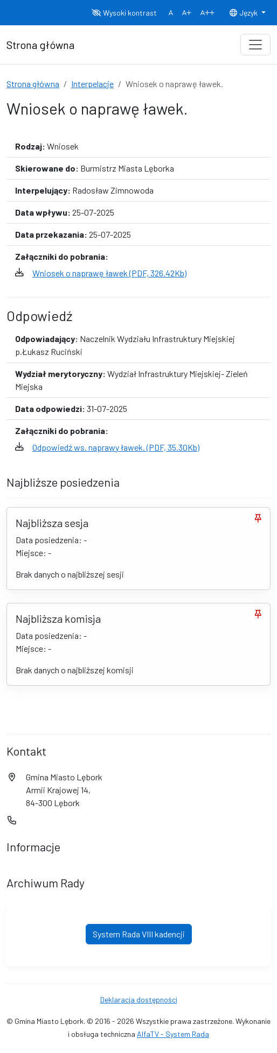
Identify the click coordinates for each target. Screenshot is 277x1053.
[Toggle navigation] (255, 44)
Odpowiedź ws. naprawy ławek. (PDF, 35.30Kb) (115, 447)
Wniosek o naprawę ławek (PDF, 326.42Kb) (109, 273)
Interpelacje (92, 84)
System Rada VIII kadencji (139, 934)
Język (244, 12)
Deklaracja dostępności (138, 999)
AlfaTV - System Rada (173, 1033)
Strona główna (32, 84)
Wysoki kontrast (124, 12)
